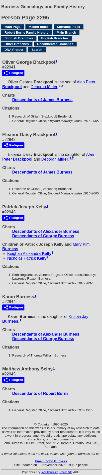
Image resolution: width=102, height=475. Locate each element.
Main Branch (66, 32)
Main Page (12, 27)
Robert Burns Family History (26, 32)
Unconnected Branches (55, 44)
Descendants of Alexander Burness (45, 231)
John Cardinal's (49, 472)
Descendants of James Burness (42, 100)
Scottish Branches (18, 38)
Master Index (38, 27)
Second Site (65, 472)
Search (36, 50)
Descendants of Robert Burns (40, 393)
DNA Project (13, 50)
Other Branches (16, 44)
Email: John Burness (51, 461)
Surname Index (68, 27)
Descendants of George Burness (43, 236)
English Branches (55, 38)
